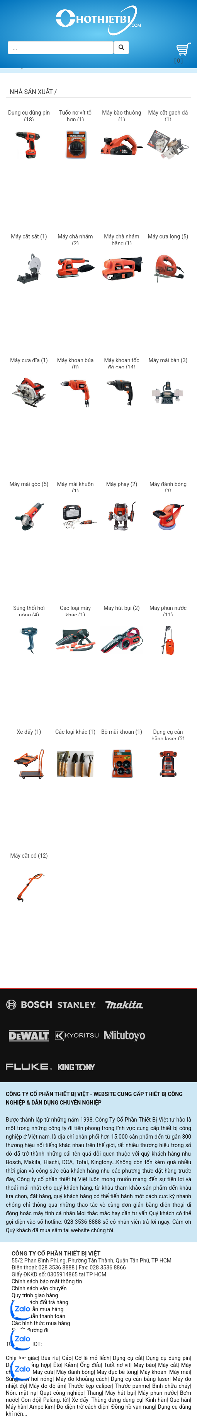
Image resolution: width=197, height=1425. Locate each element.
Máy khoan (153, 1372)
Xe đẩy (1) (29, 732)
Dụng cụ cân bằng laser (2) (168, 735)
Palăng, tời (56, 1400)
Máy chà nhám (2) (75, 240)
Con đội (30, 1400)
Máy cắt (168, 1365)
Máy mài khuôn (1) (75, 487)
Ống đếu (90, 1365)
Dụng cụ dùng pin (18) (29, 116)
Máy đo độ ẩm (47, 1386)
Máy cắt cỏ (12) (29, 856)
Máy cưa (42, 1372)
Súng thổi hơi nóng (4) (28, 611)
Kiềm (71, 1365)
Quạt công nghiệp (61, 1393)
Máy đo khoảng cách (81, 1379)
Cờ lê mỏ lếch (92, 1358)
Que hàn (180, 1400)
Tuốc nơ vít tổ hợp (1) (75, 116)
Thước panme (132, 1386)
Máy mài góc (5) (29, 484)
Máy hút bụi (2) (121, 608)
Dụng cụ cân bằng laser (140, 1379)
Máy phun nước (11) (168, 611)
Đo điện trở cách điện (82, 1407)
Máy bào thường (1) (121, 116)
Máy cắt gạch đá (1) (168, 116)
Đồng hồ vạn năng (133, 1407)
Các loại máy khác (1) (75, 611)
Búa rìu (50, 1358)
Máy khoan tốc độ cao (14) (121, 363)
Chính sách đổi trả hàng (40, 1302)
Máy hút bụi (120, 1393)
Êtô (57, 1365)
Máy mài (179, 1372)
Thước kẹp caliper (90, 1386)
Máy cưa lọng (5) (168, 236)
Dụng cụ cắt (128, 1358)
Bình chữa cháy (171, 1386)
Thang (94, 1393)
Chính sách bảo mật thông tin (47, 1281)
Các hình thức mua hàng (41, 1323)
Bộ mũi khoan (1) (121, 732)
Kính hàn (155, 1400)
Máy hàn (16, 1407)
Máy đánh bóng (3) (168, 487)
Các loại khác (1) (75, 732)
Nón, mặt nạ (21, 1393)
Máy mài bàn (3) (168, 360)
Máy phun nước (157, 1393)
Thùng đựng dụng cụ (116, 1400)
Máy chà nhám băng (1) (121, 240)
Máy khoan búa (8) (75, 363)
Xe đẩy (80, 1400)
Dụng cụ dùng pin (168, 1358)
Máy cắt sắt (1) (29, 236)
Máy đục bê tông (117, 1372)
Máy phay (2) (122, 484)
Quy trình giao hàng (35, 1295)
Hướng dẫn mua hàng (37, 1309)
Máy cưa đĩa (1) (29, 360)
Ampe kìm (41, 1407)
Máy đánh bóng (75, 1372)
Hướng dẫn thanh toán (38, 1316)
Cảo (66, 1358)
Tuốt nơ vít (117, 1365)
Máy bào (144, 1365)
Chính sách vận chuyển (39, 1288)
